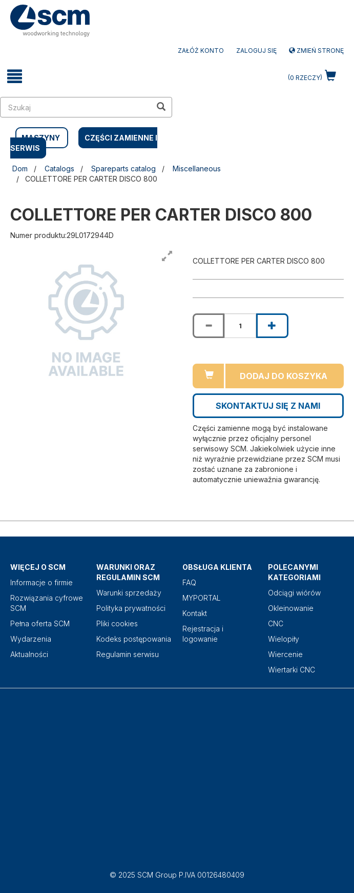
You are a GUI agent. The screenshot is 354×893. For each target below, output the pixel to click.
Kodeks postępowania (133, 638)
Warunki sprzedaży (128, 592)
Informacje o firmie (41, 582)
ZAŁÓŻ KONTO (201, 50)
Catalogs (59, 168)
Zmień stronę (316, 50)
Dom (20, 168)
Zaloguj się (256, 50)
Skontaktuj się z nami (268, 406)
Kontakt (194, 613)
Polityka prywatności (130, 608)
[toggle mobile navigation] (15, 76)
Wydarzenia (30, 638)
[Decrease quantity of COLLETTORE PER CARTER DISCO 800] (208, 325)
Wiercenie (285, 654)
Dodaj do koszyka (283, 376)
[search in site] (76, 107)
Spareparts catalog (123, 168)
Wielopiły (283, 638)
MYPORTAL (201, 597)
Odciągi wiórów (294, 592)
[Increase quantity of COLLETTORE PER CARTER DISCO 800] (272, 325)
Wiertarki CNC (291, 669)
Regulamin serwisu (127, 654)
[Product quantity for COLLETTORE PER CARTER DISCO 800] (240, 325)
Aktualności (29, 654)
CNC (275, 623)
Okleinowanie (291, 608)
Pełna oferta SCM (40, 623)
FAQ (189, 582)
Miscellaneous (197, 168)
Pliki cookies (117, 623)
